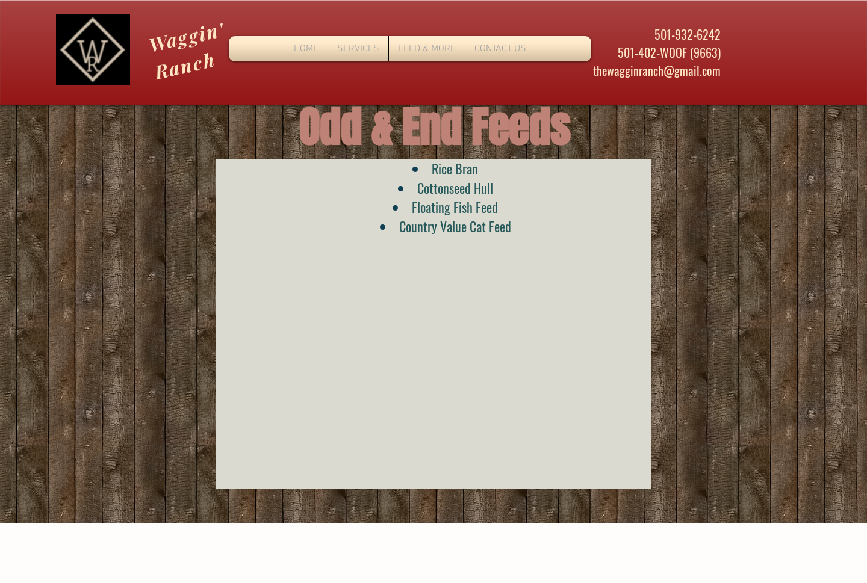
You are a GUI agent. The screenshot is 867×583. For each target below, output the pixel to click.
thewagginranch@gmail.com (657, 70)
